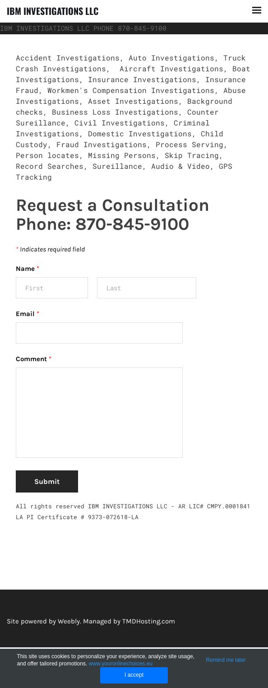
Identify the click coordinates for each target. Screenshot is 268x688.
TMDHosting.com (148, 621)
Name (27, 269)
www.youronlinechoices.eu (120, 663)
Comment (33, 359)
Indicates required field (50, 249)
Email (27, 314)
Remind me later (226, 660)
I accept (134, 675)
